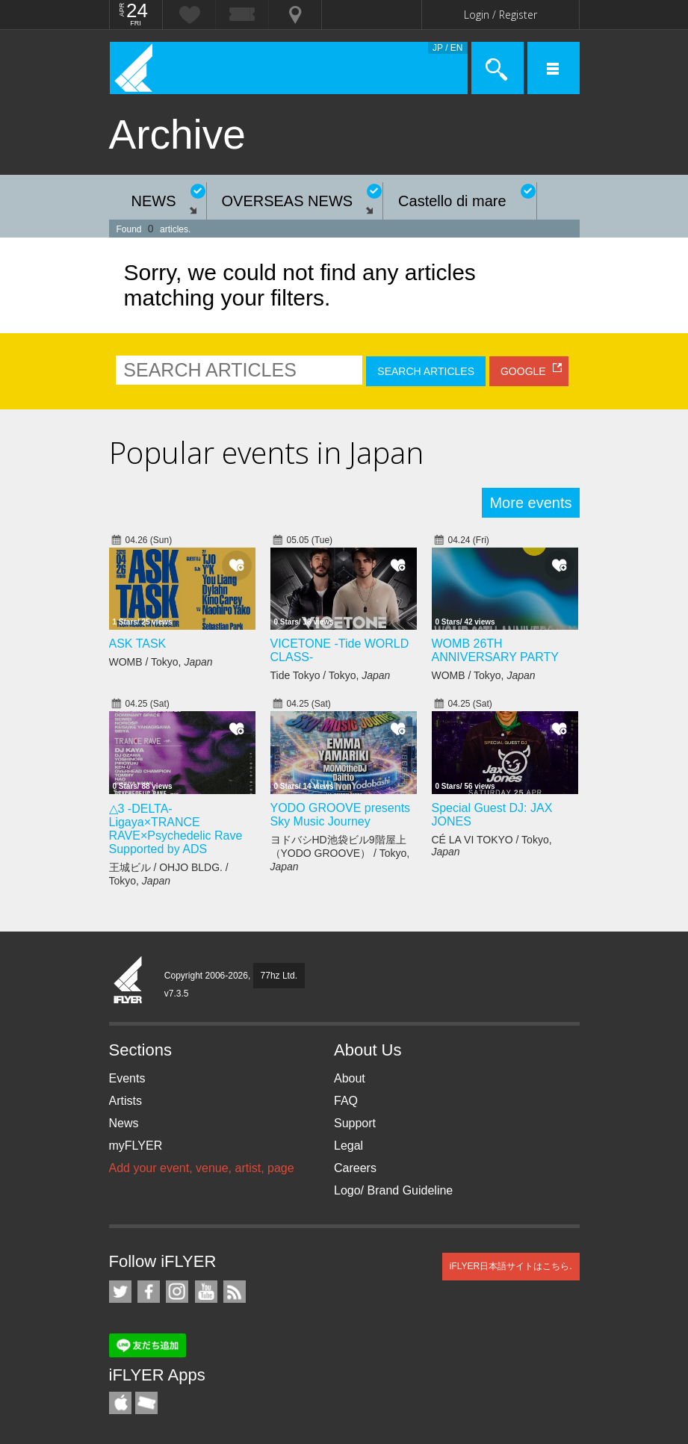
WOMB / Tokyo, (161, 662)
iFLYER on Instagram (177, 1291)
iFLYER (128, 981)
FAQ (346, 1100)
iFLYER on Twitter (120, 1291)
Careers (355, 1168)
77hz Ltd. (279, 975)
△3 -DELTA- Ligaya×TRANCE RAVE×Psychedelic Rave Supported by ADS (176, 828)
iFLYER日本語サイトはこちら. (511, 1266)
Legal (348, 1145)
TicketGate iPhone (146, 1403)
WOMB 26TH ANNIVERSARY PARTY (495, 650)
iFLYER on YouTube (206, 1291)
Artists (125, 1100)
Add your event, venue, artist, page (201, 1168)
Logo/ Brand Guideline (393, 1190)
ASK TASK (138, 643)
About (349, 1078)
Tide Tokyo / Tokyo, (330, 675)
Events (127, 1078)
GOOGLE (523, 371)
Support (355, 1123)
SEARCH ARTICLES (425, 371)
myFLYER (136, 1145)
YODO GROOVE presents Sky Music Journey (340, 815)
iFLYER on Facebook (148, 1291)
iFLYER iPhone (120, 1403)
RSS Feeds (234, 1291)
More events (530, 503)
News (124, 1123)
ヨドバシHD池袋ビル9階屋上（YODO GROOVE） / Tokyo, (340, 853)
